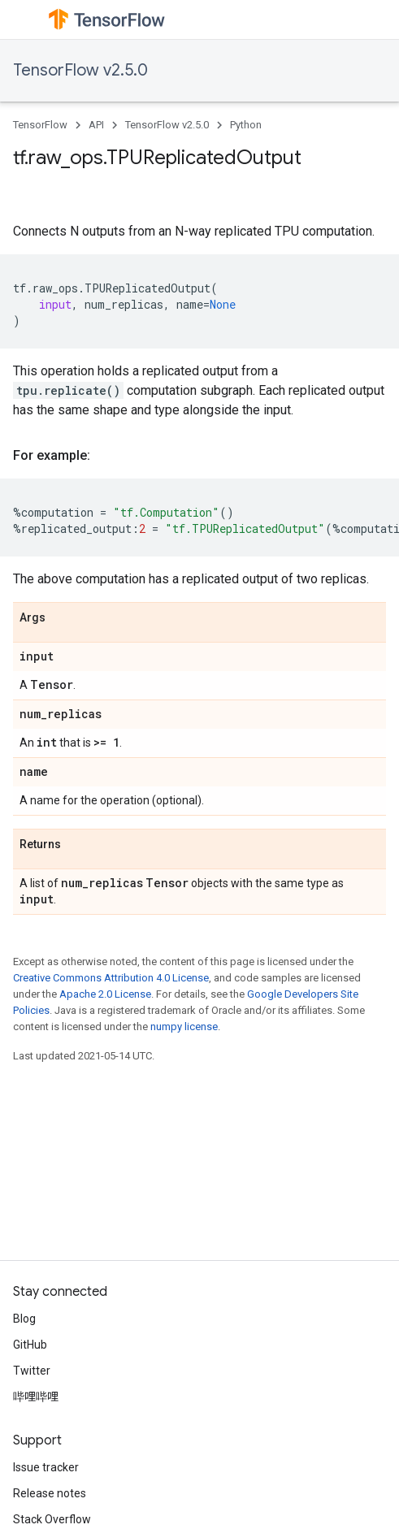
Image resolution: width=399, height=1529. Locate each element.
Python (246, 125)
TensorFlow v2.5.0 (80, 70)
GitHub (30, 1344)
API (96, 125)
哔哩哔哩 (36, 1396)
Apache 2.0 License (105, 994)
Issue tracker (46, 1467)
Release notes (49, 1493)
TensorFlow (40, 125)
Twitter (31, 1370)
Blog (24, 1318)
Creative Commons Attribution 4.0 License (111, 978)
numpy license (184, 1026)
